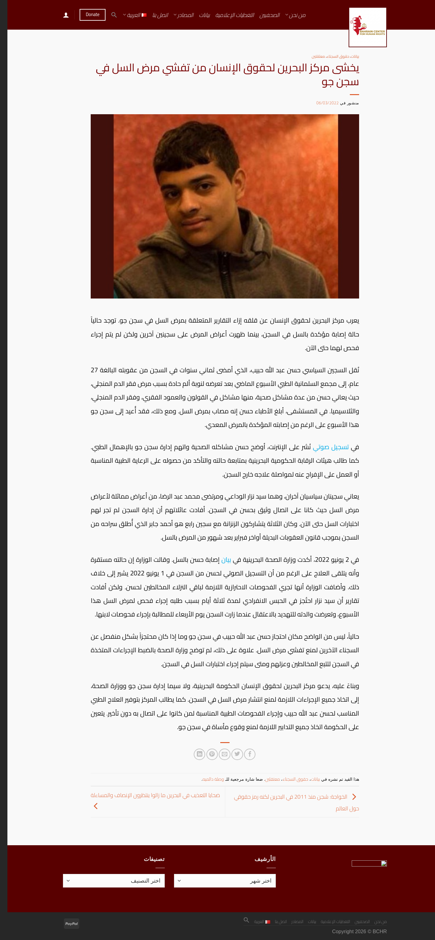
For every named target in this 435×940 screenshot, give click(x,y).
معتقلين (310, 56)
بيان (218, 559)
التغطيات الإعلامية (227, 15)
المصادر (176, 15)
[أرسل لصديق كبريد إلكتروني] (217, 754)
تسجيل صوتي (323, 447)
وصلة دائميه (206, 779)
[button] (107, 15)
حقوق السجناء (330, 56)
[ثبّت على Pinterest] (204, 754)
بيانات (197, 15)
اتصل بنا (152, 15)
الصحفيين (262, 15)
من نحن (288, 15)
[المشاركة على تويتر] (229, 754)
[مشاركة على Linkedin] (192, 754)
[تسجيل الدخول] (59, 15)
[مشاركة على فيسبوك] (242, 754)
